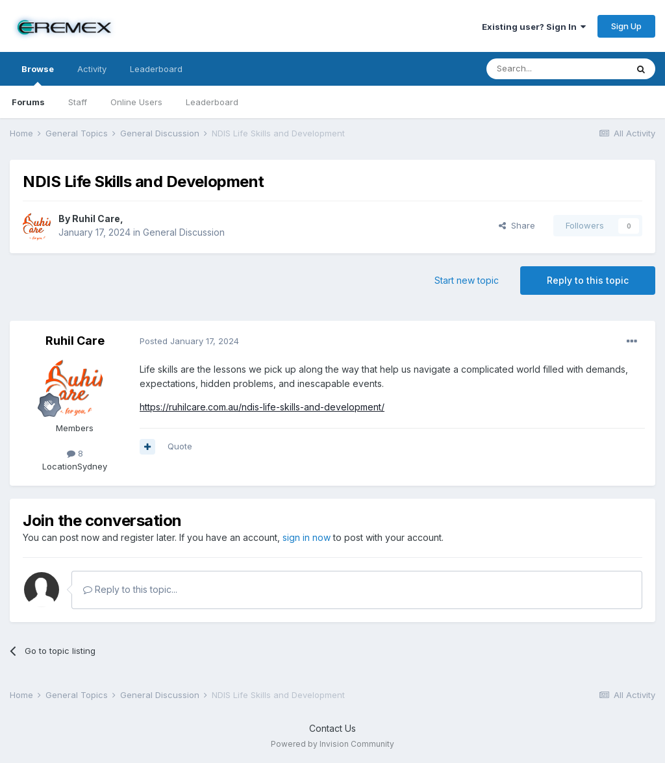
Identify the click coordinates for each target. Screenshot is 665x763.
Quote (180, 446)
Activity (92, 69)
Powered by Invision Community (332, 744)
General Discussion (184, 232)
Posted (189, 341)
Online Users (136, 102)
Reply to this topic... (130, 589)
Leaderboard (212, 102)
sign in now (306, 537)
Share (517, 225)
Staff (77, 102)
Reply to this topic (588, 280)
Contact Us (332, 728)
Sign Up (626, 26)
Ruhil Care (96, 218)
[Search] (556, 68)
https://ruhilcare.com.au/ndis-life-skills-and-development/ (262, 406)
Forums (28, 102)
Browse (37, 75)
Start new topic (466, 280)
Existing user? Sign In (534, 26)
